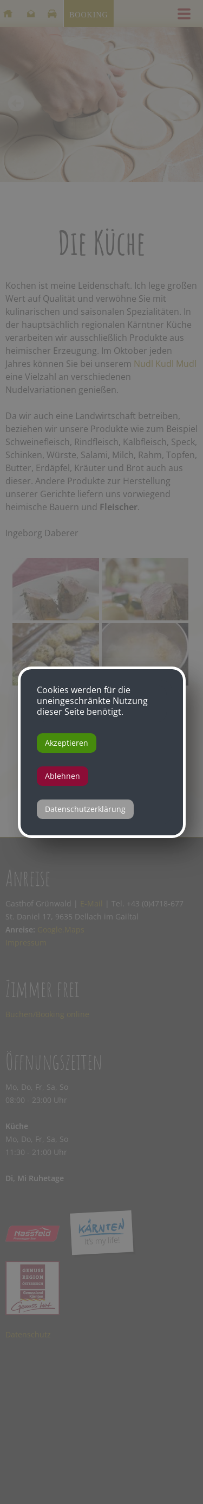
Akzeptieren (66, 743)
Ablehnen (62, 776)
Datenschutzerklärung (85, 809)
